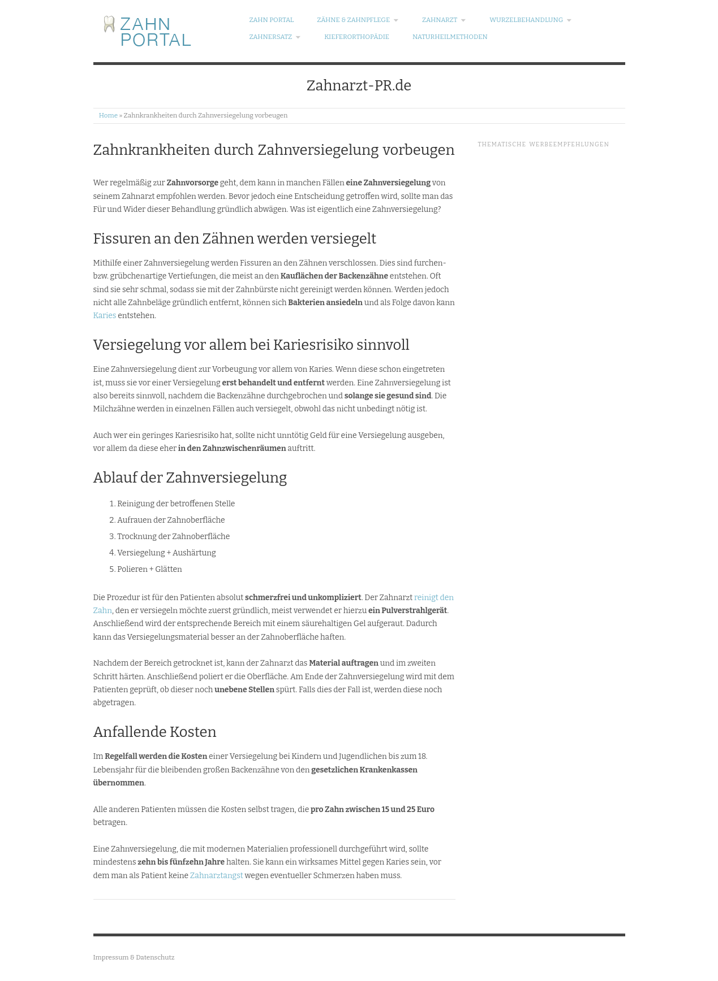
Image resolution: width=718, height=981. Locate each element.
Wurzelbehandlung (530, 20)
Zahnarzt (444, 20)
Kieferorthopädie (356, 37)
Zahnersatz (275, 37)
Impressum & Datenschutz (134, 957)
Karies (105, 315)
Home (108, 115)
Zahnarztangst (216, 875)
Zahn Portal (271, 20)
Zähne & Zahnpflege (358, 20)
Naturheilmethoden (450, 37)
